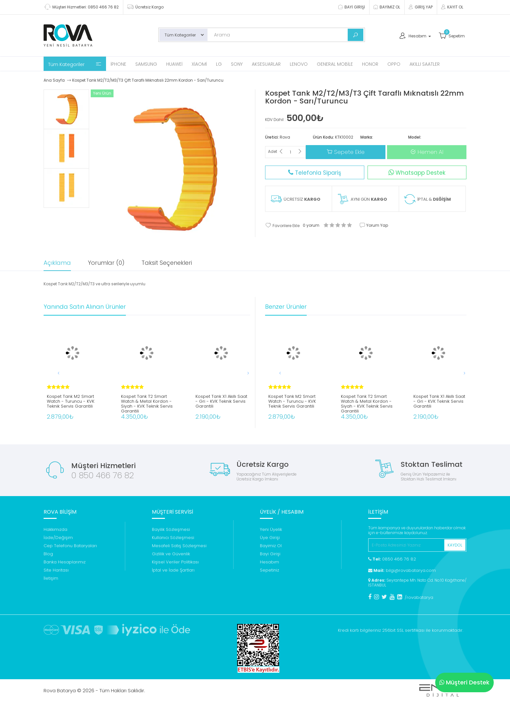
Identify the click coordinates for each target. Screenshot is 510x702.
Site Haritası (56, 570)
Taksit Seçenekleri (166, 263)
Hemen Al (426, 152)
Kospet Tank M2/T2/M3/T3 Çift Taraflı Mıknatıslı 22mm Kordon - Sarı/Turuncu (147, 80)
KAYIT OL (451, 7)
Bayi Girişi (270, 554)
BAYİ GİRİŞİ (351, 7)
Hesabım (269, 562)
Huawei (174, 64)
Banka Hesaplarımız (65, 562)
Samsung (146, 64)
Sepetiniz (269, 570)
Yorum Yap (373, 225)
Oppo (393, 64)
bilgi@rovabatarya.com (402, 570)
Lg (219, 64)
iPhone (118, 64)
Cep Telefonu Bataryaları (70, 546)
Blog (48, 554)
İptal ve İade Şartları (173, 570)
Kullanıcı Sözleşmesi (173, 537)
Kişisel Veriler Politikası (175, 562)
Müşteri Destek (464, 682)
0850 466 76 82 (392, 559)
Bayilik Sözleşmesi (171, 529)
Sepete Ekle (346, 152)
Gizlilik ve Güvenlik (171, 554)
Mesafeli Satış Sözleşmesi (179, 546)
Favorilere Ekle (282, 225)
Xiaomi (199, 64)
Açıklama (57, 263)
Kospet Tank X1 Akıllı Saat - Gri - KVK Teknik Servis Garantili (221, 401)
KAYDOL (455, 545)
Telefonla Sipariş (314, 173)
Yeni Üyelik (271, 529)
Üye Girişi (270, 537)
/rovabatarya (419, 597)
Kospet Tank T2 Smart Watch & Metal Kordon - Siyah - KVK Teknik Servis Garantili (147, 402)
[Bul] (355, 35)
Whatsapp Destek (416, 173)
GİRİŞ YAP (420, 7)
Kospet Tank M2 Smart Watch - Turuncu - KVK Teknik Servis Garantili (70, 401)
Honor (370, 64)
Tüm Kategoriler (74, 64)
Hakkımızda (55, 529)
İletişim (51, 578)
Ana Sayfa (54, 80)
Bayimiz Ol (271, 546)
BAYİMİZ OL (386, 7)
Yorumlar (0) (106, 263)
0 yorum (311, 225)
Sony (237, 64)
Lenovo (299, 64)
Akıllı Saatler (424, 64)
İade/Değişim (58, 537)
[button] (242, 373)
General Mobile (335, 64)
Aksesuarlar (266, 64)
